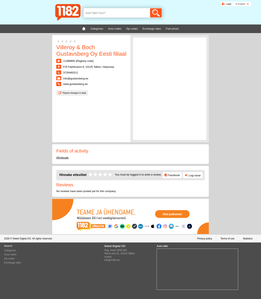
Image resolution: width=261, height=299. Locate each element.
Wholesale (62, 157)
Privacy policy (204, 238)
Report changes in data (74, 93)
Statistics (248, 238)
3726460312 (70, 72)
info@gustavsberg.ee (75, 78)
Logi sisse (195, 175)
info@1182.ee (112, 260)
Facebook (174, 175)
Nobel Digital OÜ (22, 238)
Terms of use (227, 238)
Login (228, 4)
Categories (10, 250)
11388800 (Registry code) (78, 60)
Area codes (10, 254)
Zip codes (9, 258)
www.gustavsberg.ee (75, 84)
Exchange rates (12, 262)
